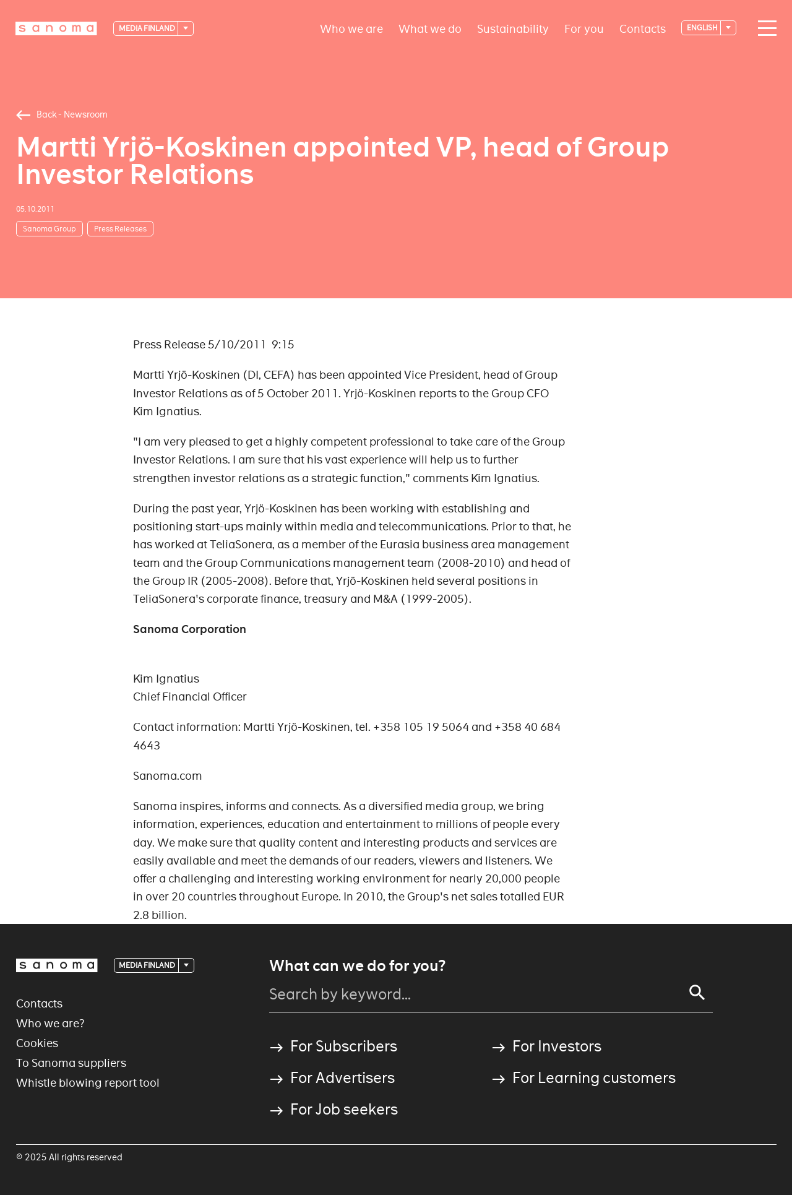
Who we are (351, 28)
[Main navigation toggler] (764, 28)
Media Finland (147, 28)
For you (584, 28)
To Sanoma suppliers (71, 1063)
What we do (430, 28)
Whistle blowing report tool (88, 1083)
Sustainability (513, 28)
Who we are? (50, 1023)
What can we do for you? (357, 966)
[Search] (697, 992)
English (703, 27)
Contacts (642, 28)
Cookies (37, 1043)
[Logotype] (56, 28)
